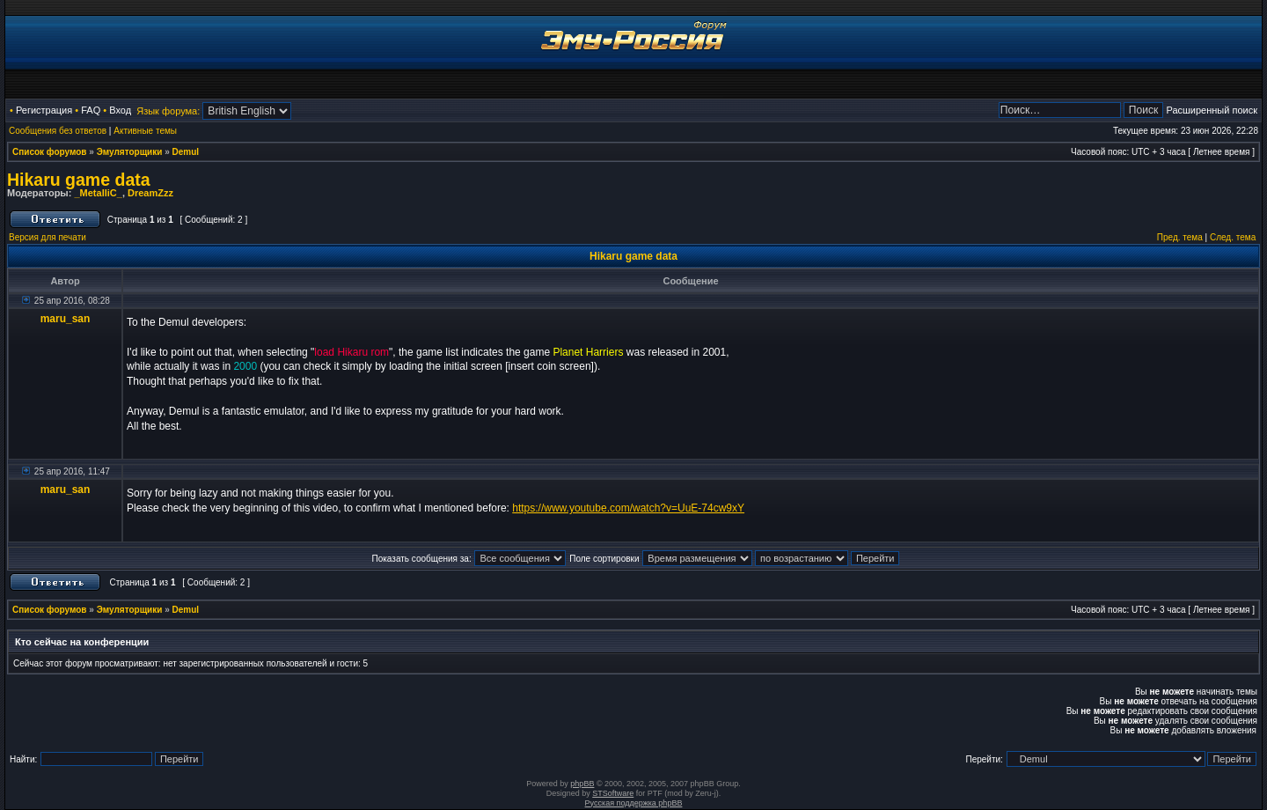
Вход (120, 110)
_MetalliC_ (97, 193)
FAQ (90, 110)
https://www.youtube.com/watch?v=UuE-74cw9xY (628, 508)
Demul (186, 152)
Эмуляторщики (130, 152)
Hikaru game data (78, 179)
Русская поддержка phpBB (634, 803)
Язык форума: (168, 111)
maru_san (65, 319)
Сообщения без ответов (57, 131)
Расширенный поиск (1211, 110)
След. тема (1233, 237)
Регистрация (44, 110)
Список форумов (49, 152)
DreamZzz (150, 193)
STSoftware (613, 793)
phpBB (582, 783)
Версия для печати (47, 237)
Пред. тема (1180, 237)
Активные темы (145, 131)
